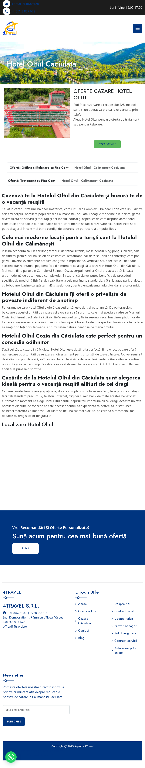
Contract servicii (124, 641)
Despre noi (121, 604)
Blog (80, 638)
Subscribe (14, 721)
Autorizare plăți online (124, 650)
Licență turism (123, 618)
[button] (8, 112)
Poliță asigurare (124, 633)
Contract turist (123, 611)
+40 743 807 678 (23, 11)
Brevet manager (124, 626)
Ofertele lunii (86, 611)
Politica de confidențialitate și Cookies (37, 751)
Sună (25, 548)
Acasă (81, 604)
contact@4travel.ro (25, 4)
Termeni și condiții (40, 755)
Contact (82, 630)
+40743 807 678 (14, 622)
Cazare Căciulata (83, 620)
